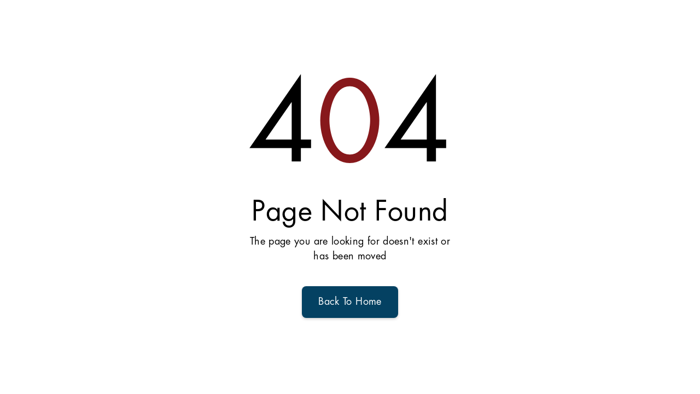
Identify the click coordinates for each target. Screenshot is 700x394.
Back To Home (349, 302)
